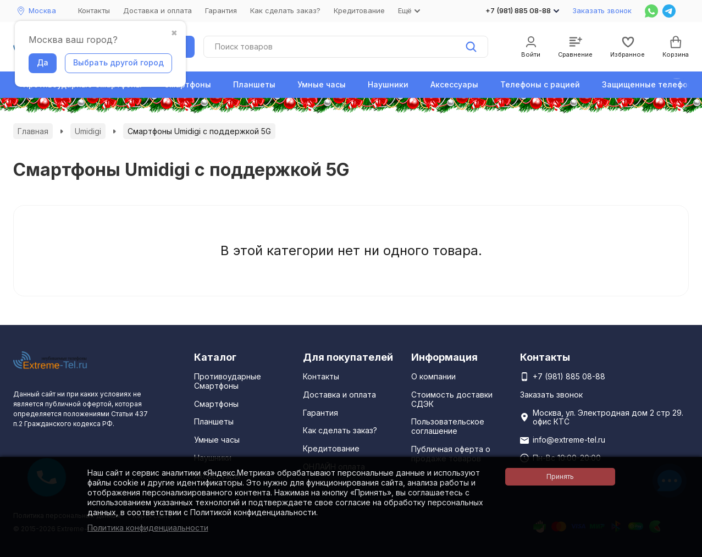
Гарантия (221, 10)
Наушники (388, 84)
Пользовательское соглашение (447, 426)
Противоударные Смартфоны (227, 381)
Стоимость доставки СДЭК (452, 399)
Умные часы (321, 84)
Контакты (94, 10)
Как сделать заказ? (285, 10)
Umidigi (88, 131)
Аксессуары (454, 84)
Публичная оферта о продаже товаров (450, 453)
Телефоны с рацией (540, 84)
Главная (33, 131)
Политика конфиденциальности (147, 527)
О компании (433, 376)
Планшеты (254, 84)
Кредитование (359, 10)
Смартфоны (187, 84)
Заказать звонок (602, 10)
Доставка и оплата (157, 10)
